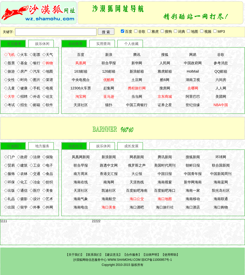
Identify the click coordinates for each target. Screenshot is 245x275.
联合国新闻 (221, 165)
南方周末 (81, 174)
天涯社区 (81, 105)
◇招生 (22, 105)
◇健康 (22, 88)
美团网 (220, 96)
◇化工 (22, 182)
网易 (192, 55)
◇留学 (22, 207)
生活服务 (14, 44)
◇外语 (35, 96)
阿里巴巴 (193, 96)
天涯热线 (137, 182)
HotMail (193, 71)
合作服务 (132, 254)
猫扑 (108, 105)
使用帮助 (170, 254)
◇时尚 (22, 80)
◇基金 (22, 63)
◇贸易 (9, 165)
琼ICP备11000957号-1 (156, 260)
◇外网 (47, 207)
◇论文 (47, 96)
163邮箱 (80, 71)
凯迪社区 (109, 190)
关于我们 (75, 254)
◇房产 (22, 71)
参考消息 (221, 63)
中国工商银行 (136, 105)
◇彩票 (35, 55)
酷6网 (164, 80)
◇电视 (47, 88)
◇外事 (35, 207)
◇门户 (9, 157)
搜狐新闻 (193, 157)
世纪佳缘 (193, 105)
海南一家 (193, 190)
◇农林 (22, 174)
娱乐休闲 (42, 44)
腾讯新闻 (165, 157)
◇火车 (22, 55)
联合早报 (109, 63)
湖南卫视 (193, 80)
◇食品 (47, 174)
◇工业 (35, 165)
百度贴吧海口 (164, 190)
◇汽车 (35, 71)
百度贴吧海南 (136, 190)
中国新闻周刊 (221, 174)
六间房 (220, 80)
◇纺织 (47, 182)
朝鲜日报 (193, 165)
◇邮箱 (35, 105)
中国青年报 (193, 174)
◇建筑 (22, 165)
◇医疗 (35, 190)
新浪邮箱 (137, 71)
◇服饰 (9, 174)
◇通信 (22, 190)
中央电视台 (81, 80)
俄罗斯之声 (137, 165)
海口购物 (221, 207)
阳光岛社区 (221, 190)
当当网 (136, 96)
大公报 (136, 174)
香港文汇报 (109, 174)
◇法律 (35, 157)
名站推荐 (75, 44)
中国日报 (165, 174)
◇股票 (9, 63)
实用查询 (103, 44)
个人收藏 (131, 44)
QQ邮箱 (220, 71)
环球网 (220, 157)
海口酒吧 (137, 207)
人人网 (220, 88)
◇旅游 (9, 71)
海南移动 (193, 199)
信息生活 (75, 146)
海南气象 (81, 199)
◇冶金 (35, 182)
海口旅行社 (165, 207)
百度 (80, 55)
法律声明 (151, 254)
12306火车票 (81, 88)
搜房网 (164, 88)
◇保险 (47, 157)
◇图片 (35, 80)
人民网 (164, 63)
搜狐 (164, 55)
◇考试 (9, 105)
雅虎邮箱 (165, 71)
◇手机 (35, 88)
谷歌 (220, 55)
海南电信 (81, 207)
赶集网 (108, 88)
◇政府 (22, 157)
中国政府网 (193, 63)
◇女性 (9, 80)
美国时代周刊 (164, 165)
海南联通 (221, 199)
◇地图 (47, 71)
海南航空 (109, 199)
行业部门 (14, 146)
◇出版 (9, 190)
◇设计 (35, 199)
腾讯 (136, 55)
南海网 (108, 182)
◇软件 (47, 105)
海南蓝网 (221, 182)
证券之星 (165, 105)
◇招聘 (22, 96)
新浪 (108, 55)
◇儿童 (9, 88)
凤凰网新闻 (81, 157)
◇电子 (47, 165)
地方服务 (42, 146)
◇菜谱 (47, 80)
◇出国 (9, 207)
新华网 (136, 63)
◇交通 (35, 174)
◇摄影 (22, 199)
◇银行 (35, 63)
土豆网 (136, 80)
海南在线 (81, 182)
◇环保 (9, 182)
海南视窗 (165, 182)
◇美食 (47, 190)
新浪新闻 (109, 157)
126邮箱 (108, 71)
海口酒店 (193, 207)
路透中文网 (109, 165)
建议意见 (113, 254)
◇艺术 (47, 199)
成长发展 (131, 146)
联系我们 (94, 254)
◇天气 (47, 55)
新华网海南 (193, 182)
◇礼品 (9, 199)
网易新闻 (137, 157)
